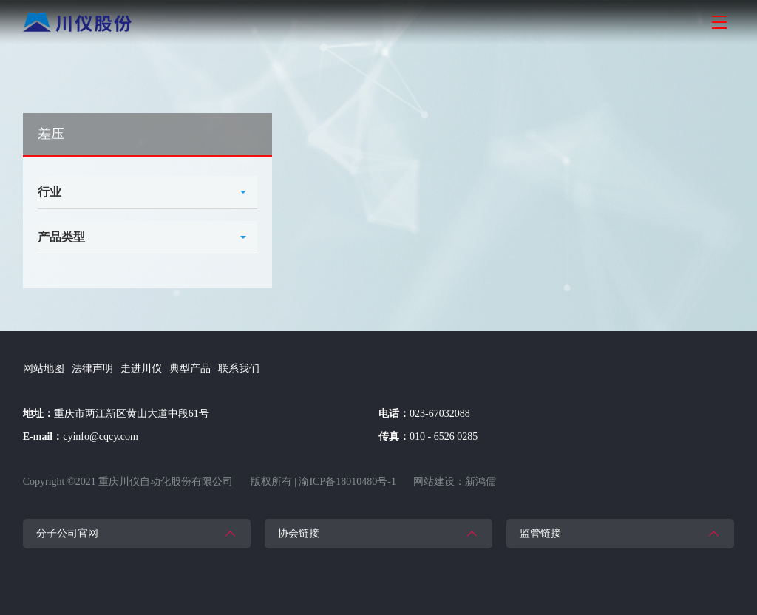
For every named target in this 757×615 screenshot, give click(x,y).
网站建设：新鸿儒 (454, 481)
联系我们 (238, 368)
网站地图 (43, 368)
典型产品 (190, 368)
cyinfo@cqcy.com (100, 436)
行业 (49, 192)
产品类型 (61, 237)
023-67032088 (440, 413)
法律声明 (92, 368)
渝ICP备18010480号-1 (347, 481)
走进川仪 (141, 368)
